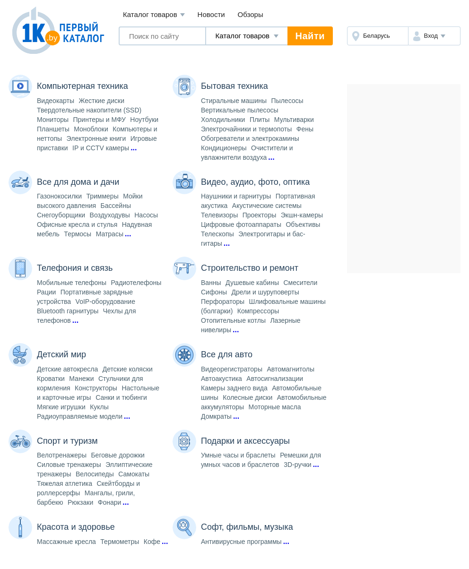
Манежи (81, 378)
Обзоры (250, 14)
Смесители (300, 282)
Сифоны (214, 292)
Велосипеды (95, 474)
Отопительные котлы (233, 320)
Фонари (110, 502)
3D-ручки (297, 464)
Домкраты (216, 416)
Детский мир (61, 354)
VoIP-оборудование (105, 301)
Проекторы (260, 215)
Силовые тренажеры (69, 464)
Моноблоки (91, 129)
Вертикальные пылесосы (239, 110)
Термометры (119, 541)
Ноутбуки (144, 119)
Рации (46, 292)
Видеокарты (55, 100)
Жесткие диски (102, 100)
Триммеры (102, 196)
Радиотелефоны (136, 282)
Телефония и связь (75, 268)
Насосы (146, 215)
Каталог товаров (154, 14)
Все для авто (226, 354)
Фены (304, 129)
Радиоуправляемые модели (79, 416)
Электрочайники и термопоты (246, 129)
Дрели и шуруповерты (265, 292)
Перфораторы (222, 301)
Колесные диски (247, 397)
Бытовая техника (234, 86)
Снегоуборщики (61, 215)
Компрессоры (258, 311)
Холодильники (223, 119)
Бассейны (116, 205)
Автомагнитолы (290, 369)
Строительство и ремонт (249, 268)
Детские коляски (128, 369)
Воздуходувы (110, 215)
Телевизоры (219, 215)
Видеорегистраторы (231, 369)
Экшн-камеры (302, 215)
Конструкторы (96, 388)
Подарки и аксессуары (245, 441)
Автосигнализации (274, 378)
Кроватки (51, 378)
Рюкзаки (80, 502)
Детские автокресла (67, 369)
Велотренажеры (62, 455)
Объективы (303, 224)
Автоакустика (221, 378)
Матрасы (109, 234)
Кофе (152, 541)
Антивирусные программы (241, 541)
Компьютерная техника (82, 86)
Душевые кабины (252, 282)
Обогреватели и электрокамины (250, 138)
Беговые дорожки (117, 455)
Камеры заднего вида (234, 388)
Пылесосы (287, 100)
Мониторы (53, 119)
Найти (310, 36)
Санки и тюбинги (121, 397)
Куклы (99, 407)
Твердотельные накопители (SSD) (89, 110)
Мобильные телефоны (71, 282)
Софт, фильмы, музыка (247, 527)
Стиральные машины (234, 100)
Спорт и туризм (67, 441)
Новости (211, 14)
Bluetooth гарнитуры (67, 311)
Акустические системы (267, 205)
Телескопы (217, 234)
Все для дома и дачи (78, 182)
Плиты (260, 119)
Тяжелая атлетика (64, 483)
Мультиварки (294, 119)
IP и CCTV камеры (100, 148)
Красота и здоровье (76, 527)
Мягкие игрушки (61, 407)
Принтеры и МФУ (99, 119)
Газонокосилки (59, 196)
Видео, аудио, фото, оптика (255, 182)
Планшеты (53, 129)
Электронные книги (96, 138)
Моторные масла (275, 407)
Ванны (211, 282)
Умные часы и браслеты (238, 455)
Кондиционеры (224, 148)
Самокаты (133, 474)
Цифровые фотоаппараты (241, 224)
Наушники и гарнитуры (236, 196)
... (133, 148)
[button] (434, 36)
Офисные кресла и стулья (77, 224)
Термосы (77, 234)
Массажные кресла (66, 541)
